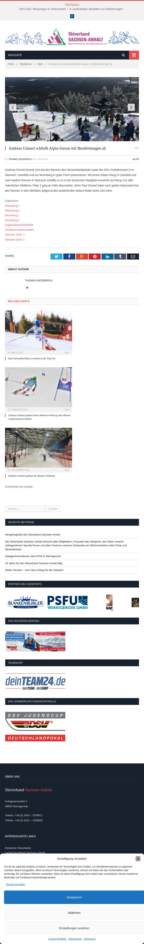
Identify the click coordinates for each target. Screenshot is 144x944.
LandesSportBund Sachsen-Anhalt (25, 852)
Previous (12, 107)
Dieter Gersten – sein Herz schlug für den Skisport (34, 570)
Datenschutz (75, 939)
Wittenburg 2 (12, 210)
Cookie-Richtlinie (57, 939)
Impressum (90, 939)
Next (131, 107)
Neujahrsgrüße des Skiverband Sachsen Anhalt (32, 534)
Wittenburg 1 (12, 205)
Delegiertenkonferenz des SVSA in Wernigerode (33, 556)
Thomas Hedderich (20, 159)
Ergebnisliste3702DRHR (19, 224)
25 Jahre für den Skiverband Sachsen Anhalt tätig (33, 563)
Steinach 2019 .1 (15, 234)
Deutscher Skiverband (18, 847)
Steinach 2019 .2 (15, 239)
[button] (138, 859)
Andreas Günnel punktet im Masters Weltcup (31, 475)
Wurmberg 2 (12, 220)
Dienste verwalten (15, 884)
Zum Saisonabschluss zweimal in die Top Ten (31, 358)
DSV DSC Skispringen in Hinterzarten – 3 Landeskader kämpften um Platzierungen (71, 9)
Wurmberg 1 (12, 215)
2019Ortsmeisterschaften (19, 229)
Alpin (136, 159)
